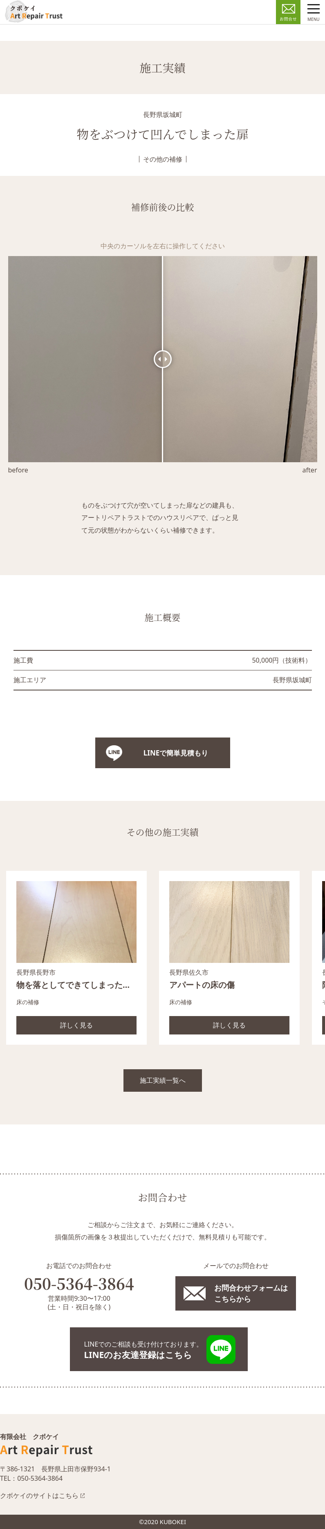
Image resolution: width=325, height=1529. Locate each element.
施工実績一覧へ (163, 1080)
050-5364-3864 (79, 1283)
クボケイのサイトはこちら (39, 1495)
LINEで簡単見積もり (175, 753)
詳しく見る (76, 1025)
